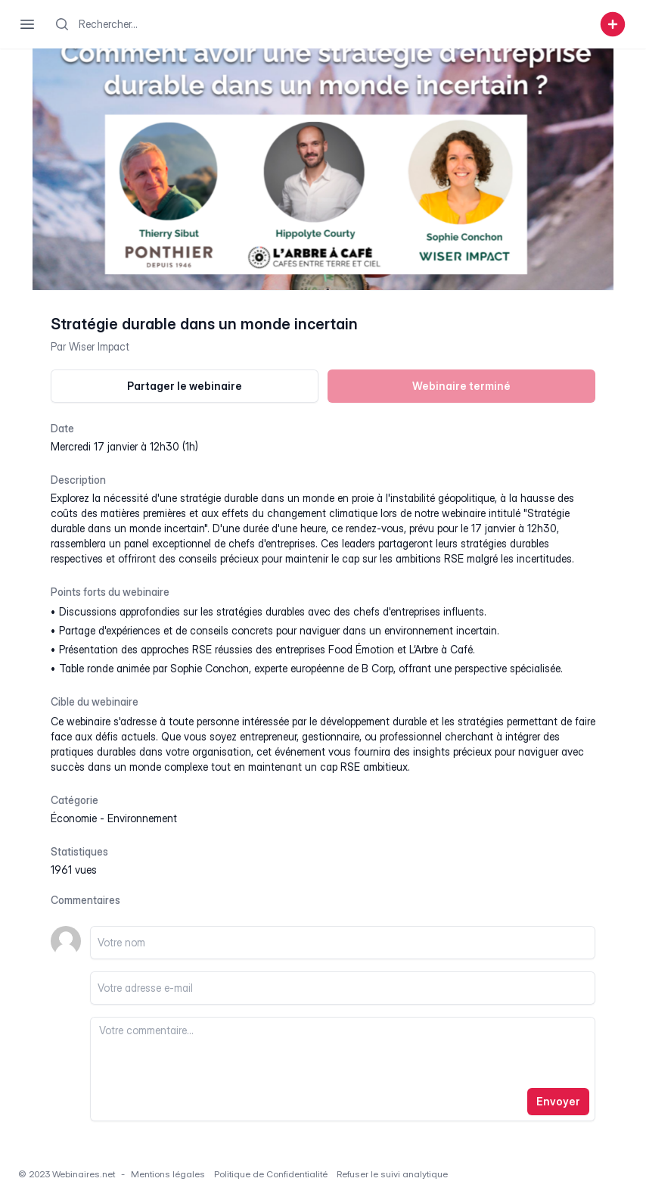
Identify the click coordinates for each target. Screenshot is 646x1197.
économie (74, 818)
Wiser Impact (99, 346)
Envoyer (558, 1101)
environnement (142, 818)
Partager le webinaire (184, 385)
